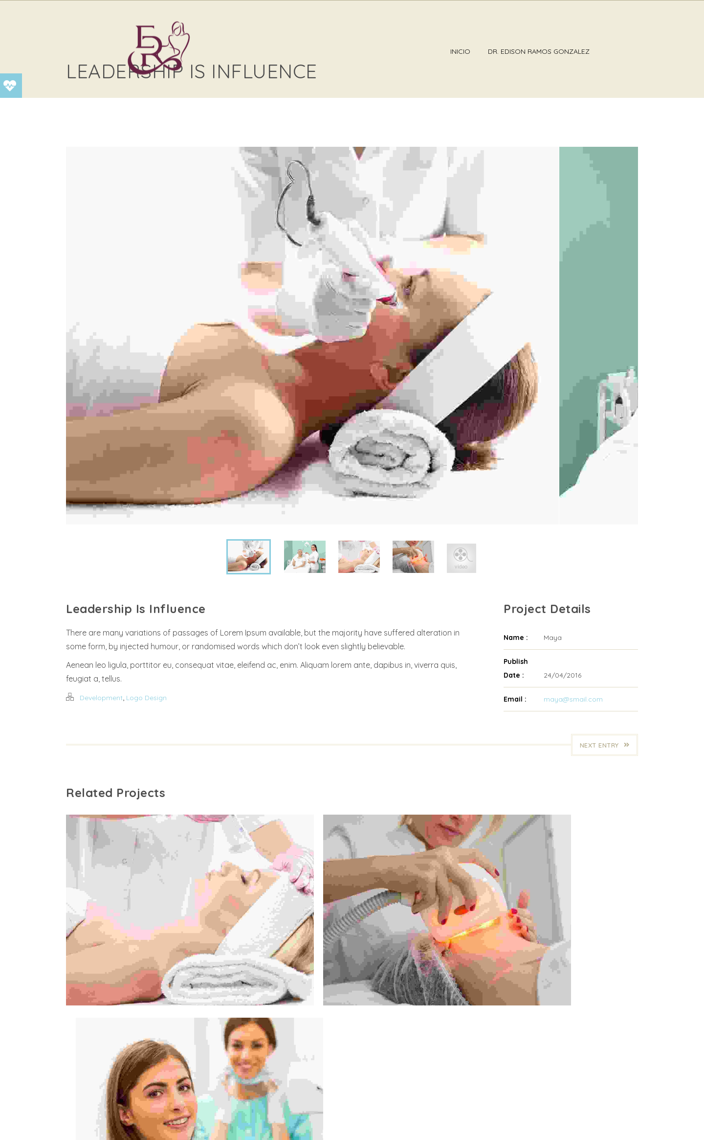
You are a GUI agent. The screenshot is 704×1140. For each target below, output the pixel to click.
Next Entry (605, 809)
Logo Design (146, 761)
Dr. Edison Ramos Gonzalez (578, 51)
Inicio (500, 51)
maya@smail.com (573, 762)
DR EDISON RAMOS (157, 1122)
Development (101, 761)
